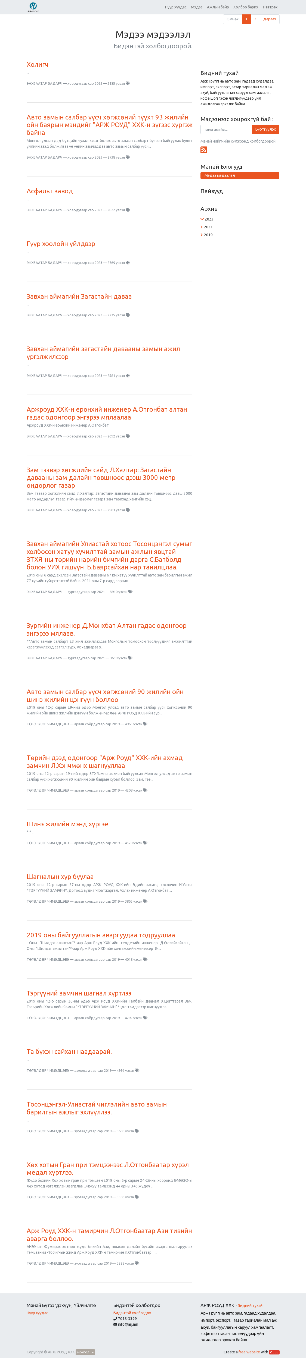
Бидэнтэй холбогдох (132, 1313)
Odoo (274, 1352)
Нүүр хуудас (37, 1313)
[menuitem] (176, 7)
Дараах (269, 19)
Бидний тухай (250, 1305)
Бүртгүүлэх (265, 129)
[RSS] (203, 150)
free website (249, 1352)
